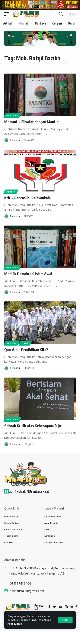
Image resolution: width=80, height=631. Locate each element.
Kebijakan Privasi (28, 619)
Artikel (11, 344)
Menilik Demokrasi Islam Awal (28, 274)
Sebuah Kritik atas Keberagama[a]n (32, 426)
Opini (25, 344)
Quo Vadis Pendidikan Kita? (26, 351)
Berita (10, 192)
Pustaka (12, 117)
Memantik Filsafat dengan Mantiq (31, 123)
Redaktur (15, 141)
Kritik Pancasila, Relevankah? (27, 199)
